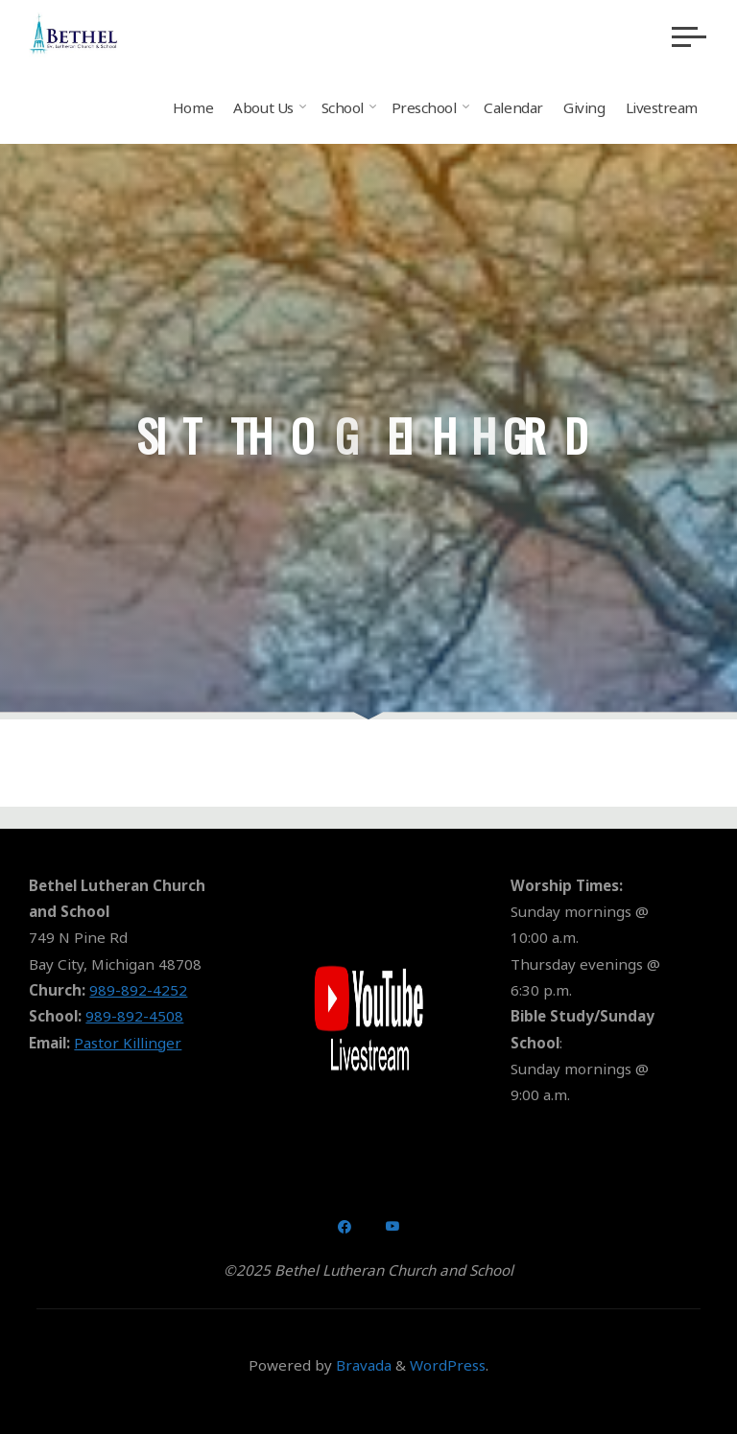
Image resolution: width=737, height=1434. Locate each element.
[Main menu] (689, 36)
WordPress (448, 1365)
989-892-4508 (134, 1015)
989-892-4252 (138, 989)
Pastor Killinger (127, 1042)
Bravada (362, 1365)
